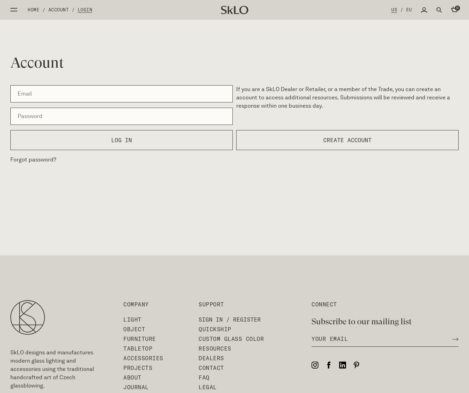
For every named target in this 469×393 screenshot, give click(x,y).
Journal (136, 387)
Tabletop (137, 348)
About (132, 377)
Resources (215, 348)
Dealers (211, 358)
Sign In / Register (230, 319)
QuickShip (215, 329)
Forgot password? (33, 159)
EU (409, 9)
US (394, 9)
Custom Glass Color (231, 338)
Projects (137, 367)
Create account (347, 140)
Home (33, 9)
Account (58, 9)
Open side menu (13, 9)
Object (134, 329)
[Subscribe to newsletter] (453, 339)
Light (132, 319)
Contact (211, 367)
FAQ (204, 377)
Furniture (139, 338)
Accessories (143, 358)
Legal (208, 387)
